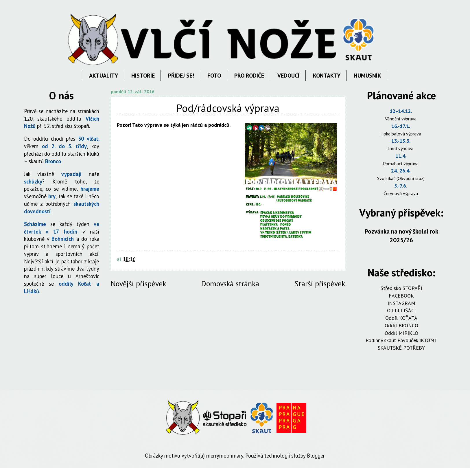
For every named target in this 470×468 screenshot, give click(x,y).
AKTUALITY (103, 75)
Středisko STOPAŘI (401, 288)
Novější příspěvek (138, 283)
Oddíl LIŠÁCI (401, 310)
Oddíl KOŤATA (401, 318)
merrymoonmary (224, 455)
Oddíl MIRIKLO (401, 333)
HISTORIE (143, 75)
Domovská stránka (230, 283)
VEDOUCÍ (288, 75)
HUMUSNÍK (367, 75)
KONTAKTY (326, 75)
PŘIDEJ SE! (181, 75)
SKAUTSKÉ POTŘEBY (401, 347)
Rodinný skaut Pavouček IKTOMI (401, 340)
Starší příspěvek (319, 283)
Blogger (316, 455)
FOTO (214, 75)
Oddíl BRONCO (401, 325)
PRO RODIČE (249, 75)
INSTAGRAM (401, 303)
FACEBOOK (401, 295)
